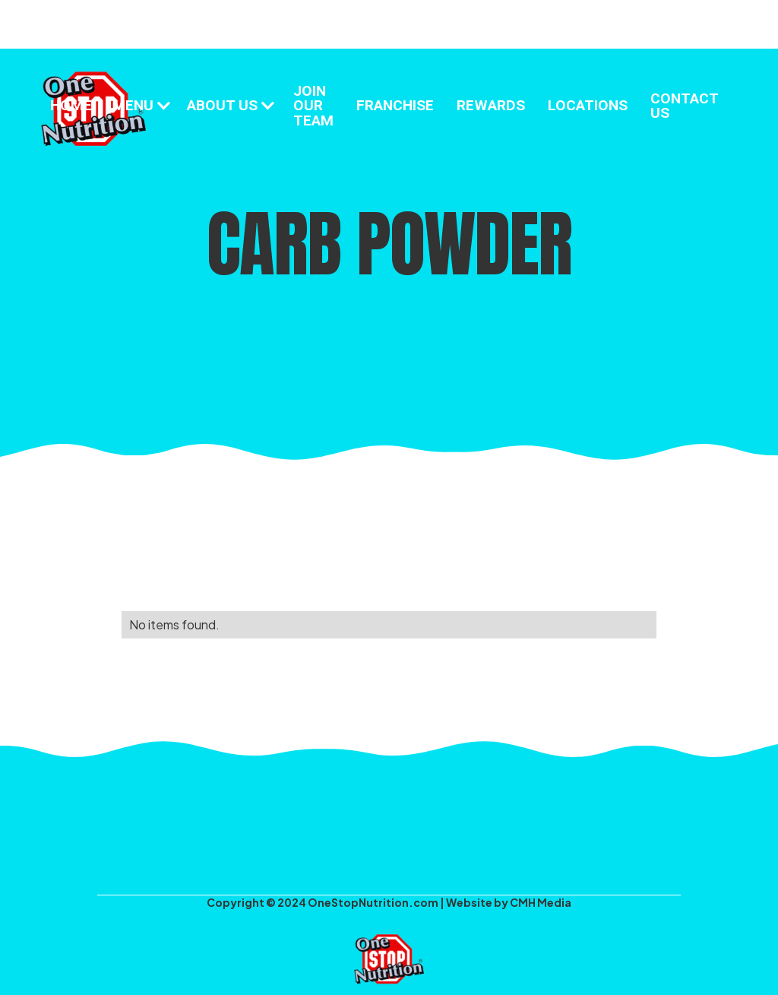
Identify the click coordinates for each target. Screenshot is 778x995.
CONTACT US (684, 106)
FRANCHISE (395, 105)
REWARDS (491, 105)
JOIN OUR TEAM (313, 105)
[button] (140, 105)
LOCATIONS (588, 105)
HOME (71, 105)
